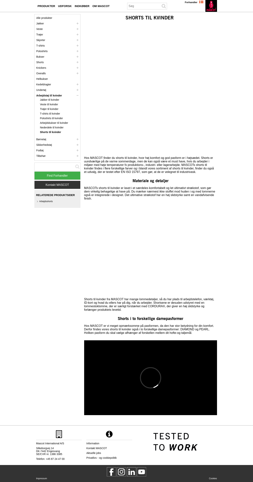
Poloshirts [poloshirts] (42, 51)
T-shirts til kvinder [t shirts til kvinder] (50, 113)
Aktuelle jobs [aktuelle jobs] (93, 453)
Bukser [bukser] (40, 56)
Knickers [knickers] (41, 67)
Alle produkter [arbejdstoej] (44, 17)
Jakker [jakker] (40, 23)
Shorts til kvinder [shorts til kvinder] (50, 132)
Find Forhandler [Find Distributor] (57, 175)
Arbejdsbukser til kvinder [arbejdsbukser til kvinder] (54, 122)
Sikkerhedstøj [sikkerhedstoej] (44, 144)
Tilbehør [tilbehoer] (41, 155)
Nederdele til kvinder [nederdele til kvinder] (52, 127)
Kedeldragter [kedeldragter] (43, 84)
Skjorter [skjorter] (40, 40)
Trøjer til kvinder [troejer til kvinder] (49, 109)
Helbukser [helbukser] (42, 78)
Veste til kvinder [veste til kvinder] (49, 104)
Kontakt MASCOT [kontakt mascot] (96, 448)
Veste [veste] (39, 29)
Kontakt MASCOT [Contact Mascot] (57, 184)
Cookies (213, 478)
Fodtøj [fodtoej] (40, 150)
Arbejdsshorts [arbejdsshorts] (46, 201)
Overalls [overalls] (41, 73)
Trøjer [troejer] (39, 34)
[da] (211, 6)
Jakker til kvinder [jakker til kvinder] (49, 99)
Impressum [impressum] (41, 478)
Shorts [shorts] (40, 62)
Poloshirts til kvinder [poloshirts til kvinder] (51, 118)
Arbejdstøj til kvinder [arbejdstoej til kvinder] (49, 95)
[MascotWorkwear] (111, 471)
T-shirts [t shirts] (40, 45)
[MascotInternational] (141, 471)
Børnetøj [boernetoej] (41, 139)
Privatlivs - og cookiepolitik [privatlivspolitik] (101, 457)
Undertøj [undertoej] (41, 89)
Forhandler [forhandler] (191, 2)
